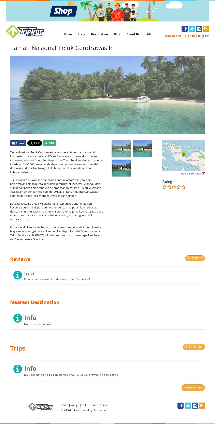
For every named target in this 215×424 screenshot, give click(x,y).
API (84, 405)
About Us (133, 34)
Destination (99, 34)
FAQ (148, 34)
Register (203, 36)
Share (18, 143)
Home (68, 34)
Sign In (190, 36)
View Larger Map (193, 173)
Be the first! (83, 279)
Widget (75, 405)
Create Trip (173, 36)
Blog (117, 34)
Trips (81, 34)
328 (49, 143)
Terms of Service (98, 405)
